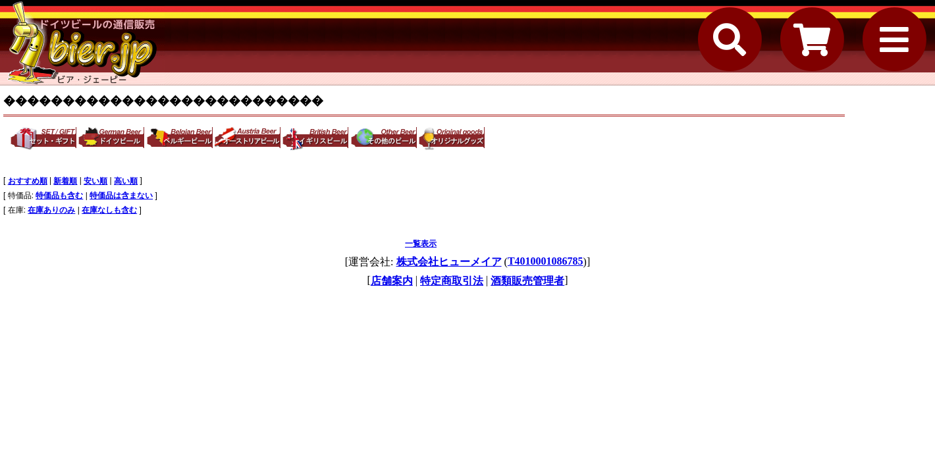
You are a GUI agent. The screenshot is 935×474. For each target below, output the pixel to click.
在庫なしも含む (109, 210)
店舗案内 (392, 280)
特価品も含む (59, 195)
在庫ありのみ (51, 210)
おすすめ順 (27, 181)
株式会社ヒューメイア (449, 261)
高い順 (126, 181)
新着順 (65, 181)
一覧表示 (421, 243)
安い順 (95, 181)
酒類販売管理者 (527, 280)
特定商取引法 (451, 280)
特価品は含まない (121, 195)
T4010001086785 (545, 261)
